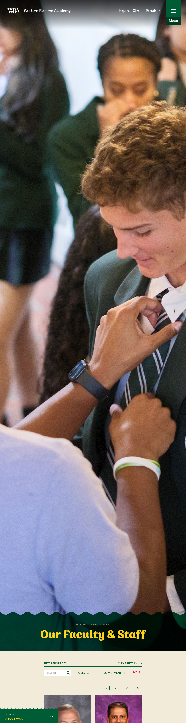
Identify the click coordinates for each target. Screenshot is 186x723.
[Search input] (57, 673)
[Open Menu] (173, 12)
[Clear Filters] (130, 663)
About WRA (100, 624)
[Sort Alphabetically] (136, 672)
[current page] (111, 688)
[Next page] (137, 688)
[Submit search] (68, 673)
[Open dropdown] (153, 11)
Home (81, 624)
